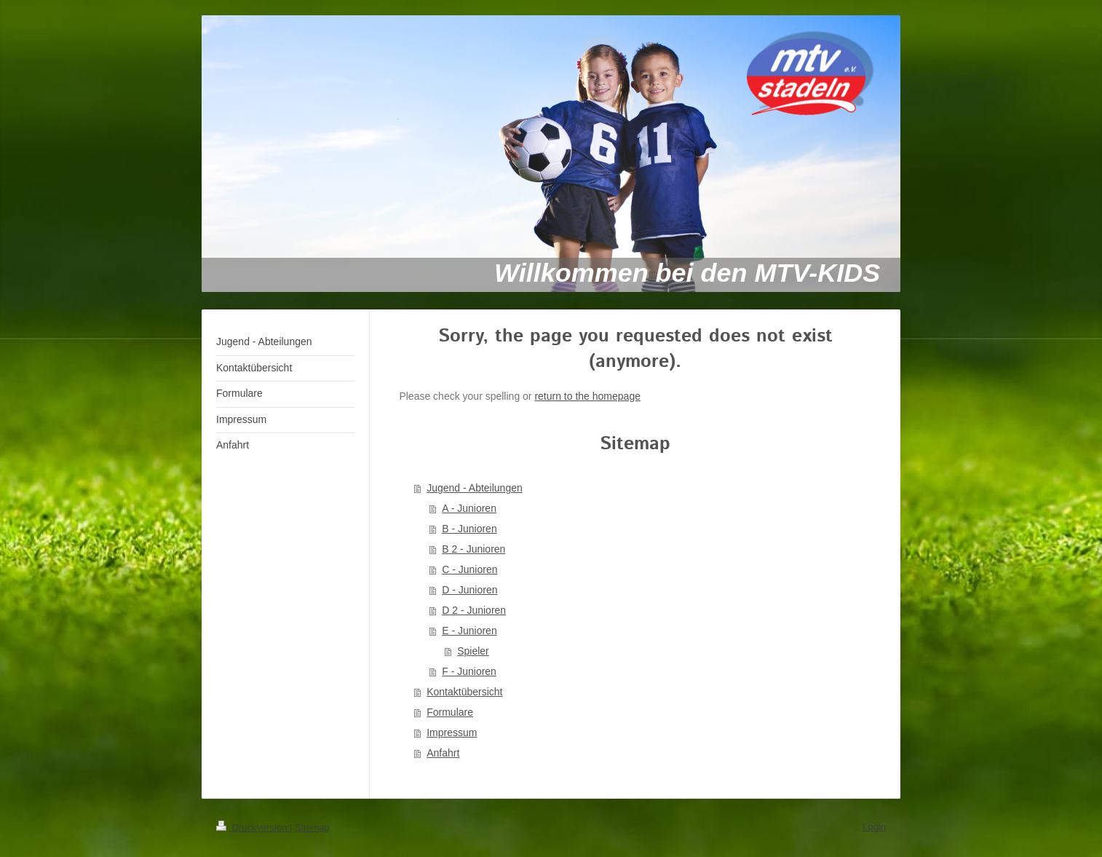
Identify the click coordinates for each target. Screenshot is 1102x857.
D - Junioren (469, 590)
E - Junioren (469, 630)
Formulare (450, 712)
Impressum (452, 732)
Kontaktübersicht (464, 692)
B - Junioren (469, 528)
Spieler (473, 651)
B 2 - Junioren (473, 549)
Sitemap (312, 827)
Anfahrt (443, 753)
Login (874, 826)
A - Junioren (469, 508)
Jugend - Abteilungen (475, 488)
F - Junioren (469, 671)
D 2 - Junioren (474, 610)
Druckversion (253, 827)
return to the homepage (587, 396)
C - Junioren (469, 569)
